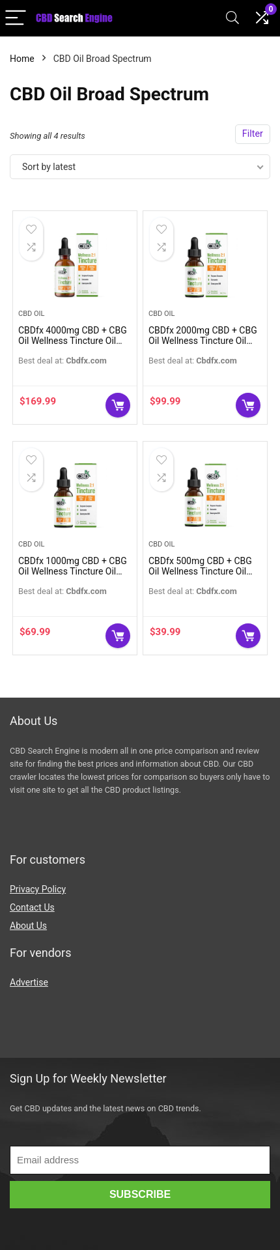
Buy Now (118, 405)
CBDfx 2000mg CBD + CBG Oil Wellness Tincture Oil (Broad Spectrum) (202, 340)
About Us (28, 925)
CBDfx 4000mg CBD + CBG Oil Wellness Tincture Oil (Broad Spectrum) (72, 340)
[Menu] (15, 18)
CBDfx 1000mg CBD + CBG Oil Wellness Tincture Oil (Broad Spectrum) (72, 571)
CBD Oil (31, 313)
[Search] (232, 18)
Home (22, 58)
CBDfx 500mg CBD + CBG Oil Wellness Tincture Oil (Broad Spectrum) (200, 571)
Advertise (29, 982)
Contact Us (32, 907)
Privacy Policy (38, 889)
